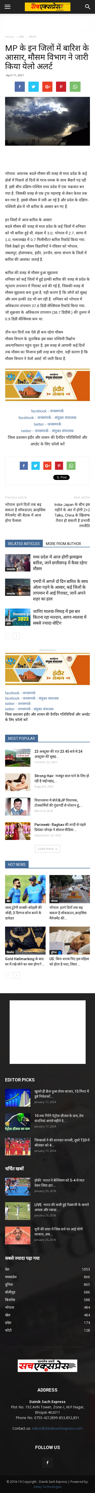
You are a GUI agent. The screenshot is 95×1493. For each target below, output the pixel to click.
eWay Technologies (48, 1487)
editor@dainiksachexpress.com (57, 1428)
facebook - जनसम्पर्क (47, 411)
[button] (88, 7)
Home (9, 37)
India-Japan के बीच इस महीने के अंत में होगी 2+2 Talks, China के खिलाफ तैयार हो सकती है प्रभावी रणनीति (72, 515)
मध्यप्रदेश (11, 569)
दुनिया (54, 952)
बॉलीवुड (10, 1292)
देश (7, 1269)
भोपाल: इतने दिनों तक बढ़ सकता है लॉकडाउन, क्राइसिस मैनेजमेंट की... (67, 913)
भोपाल (32, 37)
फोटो (8, 1330)
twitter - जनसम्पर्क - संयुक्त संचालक (47, 431)
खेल (8, 901)
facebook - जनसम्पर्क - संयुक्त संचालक (47, 417)
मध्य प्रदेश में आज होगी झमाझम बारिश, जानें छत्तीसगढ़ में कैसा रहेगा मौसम (60, 562)
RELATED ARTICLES (24, 544)
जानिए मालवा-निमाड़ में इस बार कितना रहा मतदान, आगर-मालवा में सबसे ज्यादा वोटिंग (59, 617)
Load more (47, 849)
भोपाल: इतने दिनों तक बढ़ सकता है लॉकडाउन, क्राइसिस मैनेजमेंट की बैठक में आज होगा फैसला (25, 512)
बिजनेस (10, 952)
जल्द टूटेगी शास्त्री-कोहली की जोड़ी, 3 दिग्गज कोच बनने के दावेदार (23, 913)
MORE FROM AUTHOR (63, 544)
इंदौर (9, 623)
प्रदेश (21, 37)
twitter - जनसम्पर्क (47, 424)
